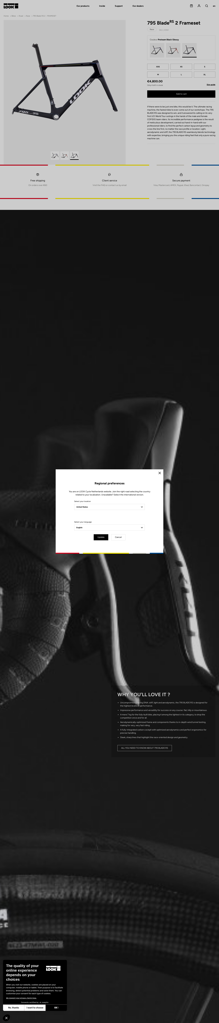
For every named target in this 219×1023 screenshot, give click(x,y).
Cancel (118, 537)
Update (100, 537)
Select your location (82, 501)
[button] (6, 1017)
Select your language (83, 522)
